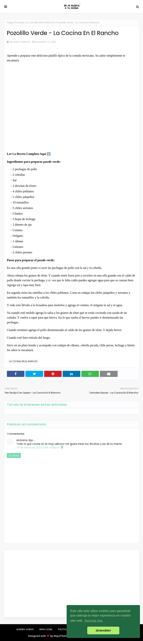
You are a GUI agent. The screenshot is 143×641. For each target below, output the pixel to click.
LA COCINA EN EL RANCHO (40, 22)
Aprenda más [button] (94, 620)
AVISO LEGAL (46, 629)
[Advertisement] (70, 583)
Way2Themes (62, 636)
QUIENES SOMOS (25, 629)
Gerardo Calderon (19, 41)
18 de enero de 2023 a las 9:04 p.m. (38, 447)
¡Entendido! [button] (103, 630)
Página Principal (15, 22)
